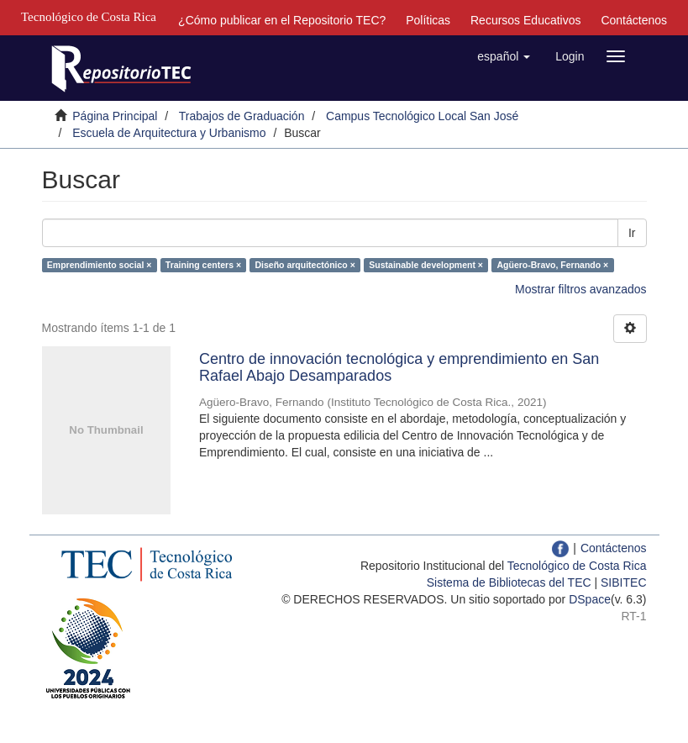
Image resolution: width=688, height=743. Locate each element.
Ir (632, 233)
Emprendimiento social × (99, 265)
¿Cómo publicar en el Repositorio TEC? (282, 20)
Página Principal (114, 116)
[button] (504, 56)
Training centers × (203, 265)
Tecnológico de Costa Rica (577, 565)
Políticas (428, 20)
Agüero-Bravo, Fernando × (552, 265)
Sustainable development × (426, 265)
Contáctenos (634, 20)
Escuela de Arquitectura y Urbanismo (168, 133)
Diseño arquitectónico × (305, 265)
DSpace (590, 599)
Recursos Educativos (525, 20)
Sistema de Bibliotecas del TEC (509, 582)
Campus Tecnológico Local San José (422, 116)
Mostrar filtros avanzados (580, 289)
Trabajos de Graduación (242, 116)
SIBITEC (623, 582)
